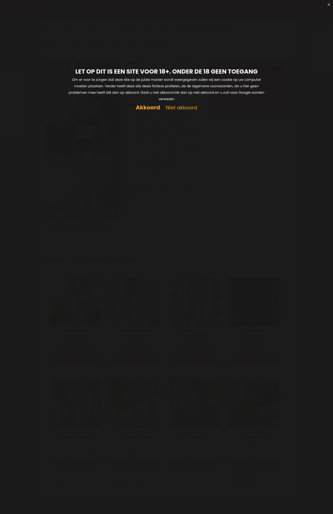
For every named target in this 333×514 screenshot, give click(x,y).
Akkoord (148, 107)
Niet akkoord (181, 108)
